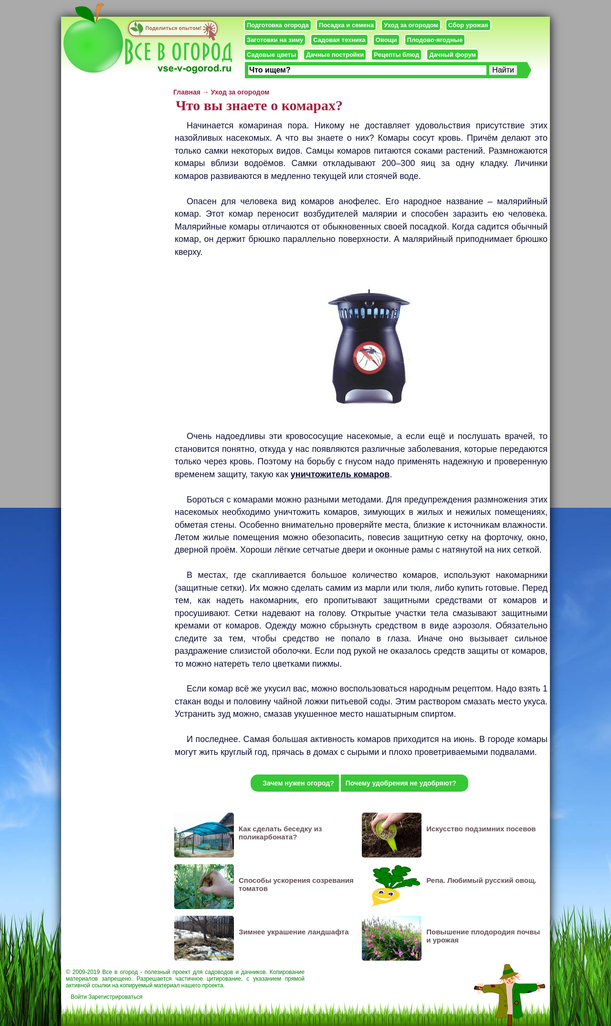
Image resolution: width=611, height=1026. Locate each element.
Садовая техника (339, 39)
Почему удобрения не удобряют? (401, 783)
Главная (186, 92)
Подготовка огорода (278, 25)
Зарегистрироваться (115, 997)
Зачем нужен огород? (298, 783)
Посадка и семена (346, 25)
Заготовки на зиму (275, 39)
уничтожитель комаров (340, 474)
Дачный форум (452, 54)
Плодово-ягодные (435, 39)
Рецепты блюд (396, 54)
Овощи (386, 39)
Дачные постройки (335, 54)
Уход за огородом (411, 25)
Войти (79, 997)
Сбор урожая (468, 25)
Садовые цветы (271, 54)
